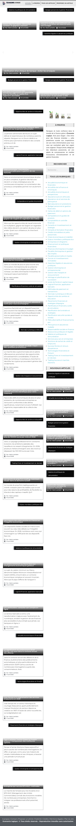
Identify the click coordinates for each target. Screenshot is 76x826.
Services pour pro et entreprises (60, 339)
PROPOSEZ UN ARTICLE (65, 3)
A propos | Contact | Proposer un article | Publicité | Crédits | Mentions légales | (33, 819)
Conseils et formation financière (60, 230)
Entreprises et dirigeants (57, 242)
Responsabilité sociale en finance (61, 329)
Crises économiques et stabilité (60, 237)
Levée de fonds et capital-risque (60, 282)
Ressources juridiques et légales (60, 332)
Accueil (28, 3)
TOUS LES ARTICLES (48, 3)
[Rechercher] (71, 169)
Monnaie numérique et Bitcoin (60, 294)
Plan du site (69, 819)
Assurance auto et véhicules (59, 197)
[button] (3, 52)
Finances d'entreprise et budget (60, 249)
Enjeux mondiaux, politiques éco (61, 239)
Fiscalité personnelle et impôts (60, 256)
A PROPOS (36, 3)
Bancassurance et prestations (59, 204)
